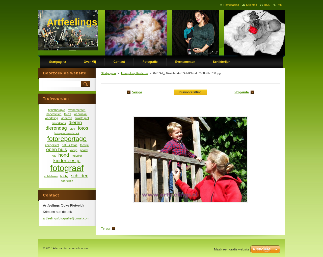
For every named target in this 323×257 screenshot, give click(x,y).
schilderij (80, 175)
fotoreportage (67, 138)
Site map (251, 4)
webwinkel (80, 114)
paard (84, 150)
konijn (73, 150)
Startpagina (108, 73)
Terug (105, 228)
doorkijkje (67, 180)
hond (63, 155)
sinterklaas (59, 123)
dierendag (56, 128)
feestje (84, 145)
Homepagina (231, 4)
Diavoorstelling (190, 92)
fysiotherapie (56, 109)
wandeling (51, 118)
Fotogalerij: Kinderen (134, 73)
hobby (64, 176)
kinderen (66, 118)
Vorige (137, 92)
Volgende (241, 92)
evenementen (77, 109)
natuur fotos (69, 145)
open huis (56, 149)
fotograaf (67, 168)
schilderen (51, 176)
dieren (75, 122)
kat (54, 155)
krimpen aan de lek (67, 133)
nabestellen (54, 114)
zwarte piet (82, 118)
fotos (83, 128)
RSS (267, 4)
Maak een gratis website (231, 249)
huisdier (77, 155)
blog (72, 128)
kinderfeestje (66, 160)
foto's (67, 114)
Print (279, 4)
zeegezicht (52, 145)
